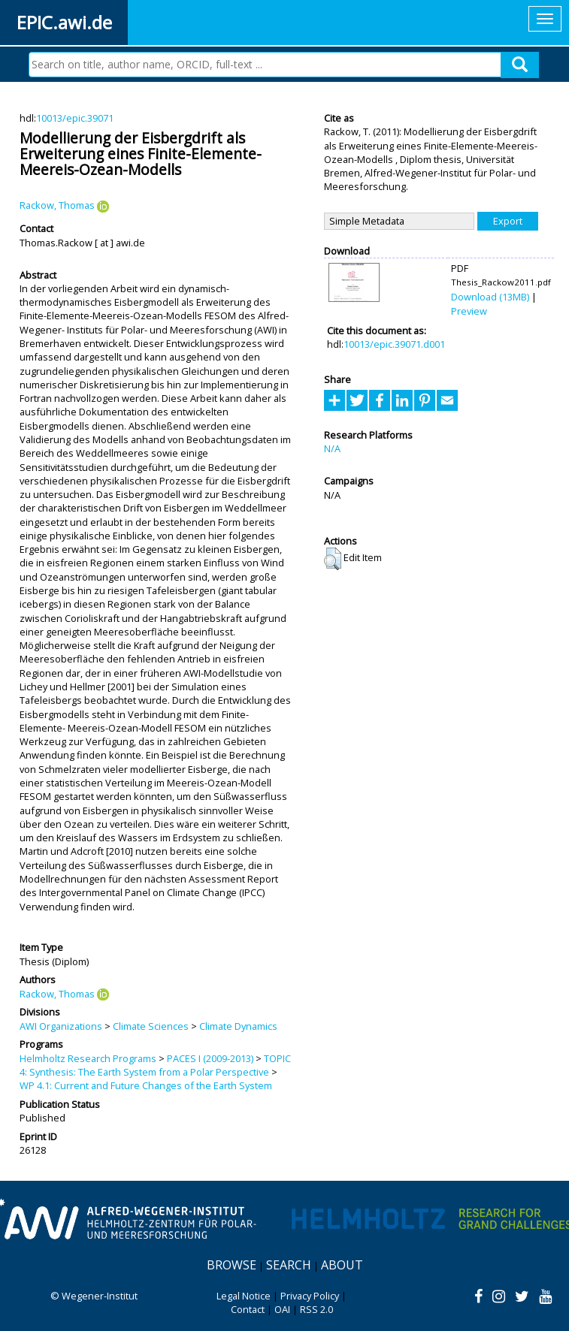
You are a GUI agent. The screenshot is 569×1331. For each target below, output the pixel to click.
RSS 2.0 (316, 1309)
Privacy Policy (309, 1295)
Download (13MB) (490, 296)
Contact (248, 1309)
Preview (469, 311)
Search (288, 1265)
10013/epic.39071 (74, 118)
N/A (332, 448)
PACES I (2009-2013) (210, 1058)
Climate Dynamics (238, 1026)
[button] (332, 559)
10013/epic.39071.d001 (394, 344)
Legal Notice (243, 1295)
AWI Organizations (61, 1026)
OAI (282, 1309)
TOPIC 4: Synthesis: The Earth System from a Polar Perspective (155, 1065)
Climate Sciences (151, 1026)
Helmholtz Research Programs (88, 1058)
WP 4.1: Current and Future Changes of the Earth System (146, 1085)
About (342, 1265)
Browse (231, 1265)
